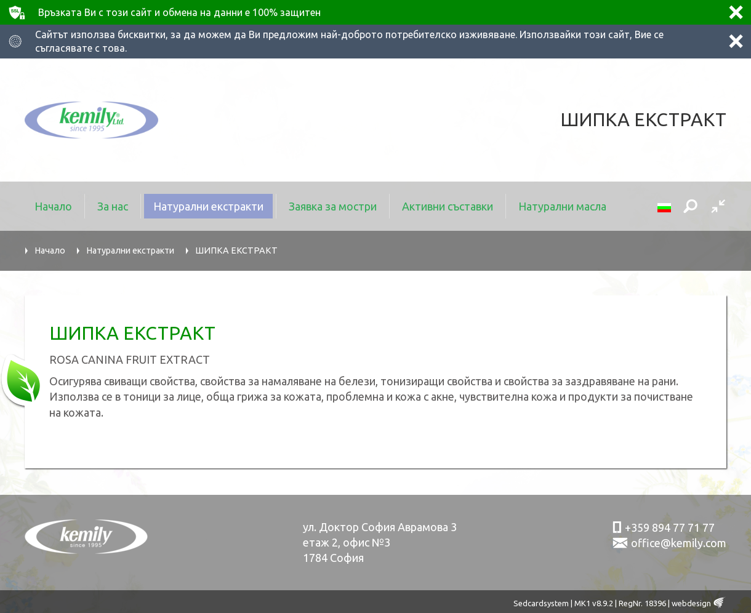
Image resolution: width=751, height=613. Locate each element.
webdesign (691, 603)
